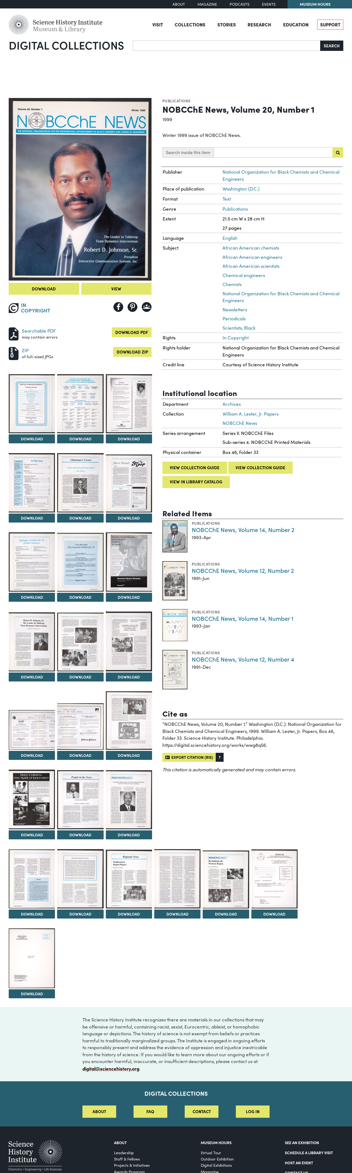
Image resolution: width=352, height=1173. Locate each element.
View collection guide (195, 467)
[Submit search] (337, 152)
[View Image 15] (80, 726)
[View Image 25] (274, 878)
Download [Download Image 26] (32, 993)
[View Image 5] (32, 482)
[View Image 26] (32, 958)
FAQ (150, 1111)
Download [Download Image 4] (129, 438)
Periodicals (234, 318)
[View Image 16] (129, 720)
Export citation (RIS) (189, 757)
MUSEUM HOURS (216, 1142)
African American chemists (251, 248)
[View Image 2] (32, 404)
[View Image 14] (32, 730)
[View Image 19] (129, 800)
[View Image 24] (226, 879)
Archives (232, 404)
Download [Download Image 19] (129, 834)
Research (259, 24)
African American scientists (251, 266)
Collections (190, 24)
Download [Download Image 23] (177, 914)
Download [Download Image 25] (274, 914)
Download (44, 288)
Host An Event (299, 1162)
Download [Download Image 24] (226, 914)
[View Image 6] (80, 482)
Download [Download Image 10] (129, 597)
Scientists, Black (239, 328)
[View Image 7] (129, 483)
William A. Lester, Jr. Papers (251, 414)
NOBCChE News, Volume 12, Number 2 (243, 570)
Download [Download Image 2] (32, 438)
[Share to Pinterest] (132, 307)
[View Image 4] (129, 404)
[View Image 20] (32, 878)
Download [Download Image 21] (80, 914)
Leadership (124, 1152)
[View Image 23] (177, 878)
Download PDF (131, 332)
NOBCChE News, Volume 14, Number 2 (243, 529)
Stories (226, 24)
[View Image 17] (32, 799)
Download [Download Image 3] (80, 438)
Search (332, 45)
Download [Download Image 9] (80, 597)
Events (269, 4)
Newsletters (235, 309)
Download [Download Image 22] (129, 914)
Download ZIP (132, 352)
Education (295, 24)
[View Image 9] (80, 562)
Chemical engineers (244, 275)
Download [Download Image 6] (80, 518)
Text (227, 199)
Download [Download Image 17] (32, 834)
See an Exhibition (302, 1142)
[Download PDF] (13, 333)
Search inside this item (188, 152)
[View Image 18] (80, 800)
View (116, 288)
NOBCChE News (240, 423)
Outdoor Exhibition (217, 1159)
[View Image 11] (32, 641)
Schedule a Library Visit (309, 1152)
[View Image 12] (80, 642)
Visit (157, 24)
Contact (202, 1111)
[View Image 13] (129, 641)
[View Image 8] (32, 562)
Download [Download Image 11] (32, 677)
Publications (176, 100)
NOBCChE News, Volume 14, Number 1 (243, 618)
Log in (253, 1111)
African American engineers (252, 257)
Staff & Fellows (127, 1159)
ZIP (25, 350)
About (178, 4)
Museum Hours (315, 4)
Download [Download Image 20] (32, 914)
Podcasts (239, 4)
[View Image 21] (80, 878)
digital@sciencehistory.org (110, 1068)
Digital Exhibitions (216, 1165)
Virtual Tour (211, 1152)
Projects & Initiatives (132, 1165)
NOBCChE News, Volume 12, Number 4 (243, 659)
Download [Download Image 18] (80, 834)
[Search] (226, 46)
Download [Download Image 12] (80, 677)
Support (330, 24)
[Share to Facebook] (118, 307)
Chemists (232, 284)
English (230, 238)
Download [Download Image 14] (32, 755)
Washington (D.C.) (241, 189)
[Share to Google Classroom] (147, 307)
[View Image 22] (129, 879)
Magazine (207, 4)
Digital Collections (66, 45)
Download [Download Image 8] (32, 597)
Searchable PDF (39, 331)
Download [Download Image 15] (80, 755)
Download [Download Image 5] (32, 518)
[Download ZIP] (13, 353)
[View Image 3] (80, 404)
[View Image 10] (129, 562)
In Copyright (236, 337)
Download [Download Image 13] (129, 677)
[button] (220, 757)
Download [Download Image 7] (129, 518)
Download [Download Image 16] (129, 755)
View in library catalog (196, 481)
